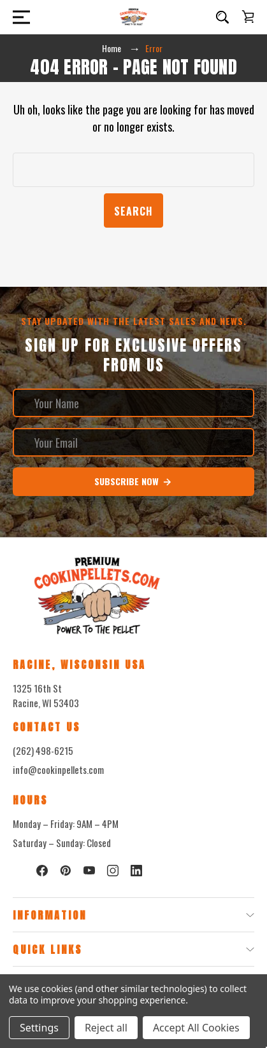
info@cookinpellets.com (58, 769)
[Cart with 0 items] (248, 16)
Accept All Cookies (196, 1028)
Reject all (106, 1028)
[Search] (222, 17)
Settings (39, 1028)
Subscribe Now (133, 481)
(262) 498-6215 (43, 750)
